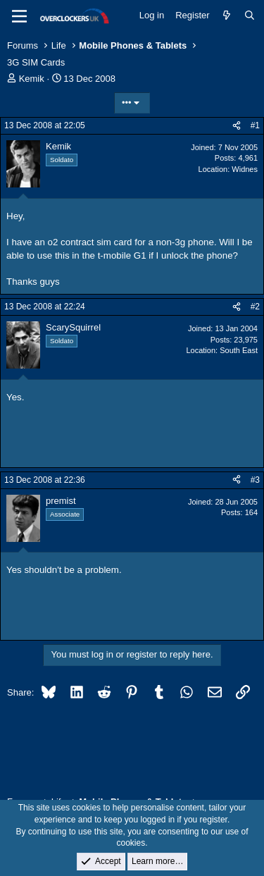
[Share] (236, 126)
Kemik (31, 78)
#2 (255, 306)
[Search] (249, 15)
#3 (255, 480)
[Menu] (19, 16)
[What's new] (227, 15)
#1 (255, 125)
